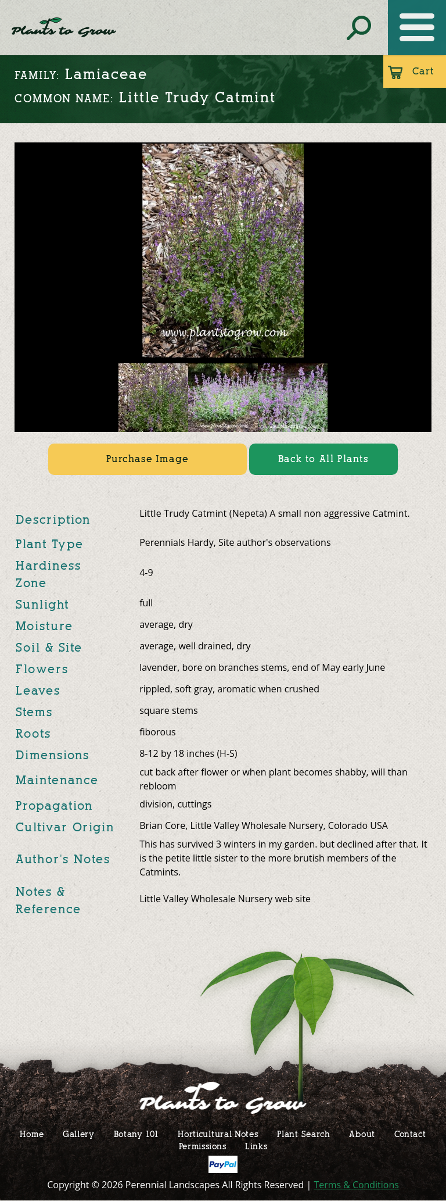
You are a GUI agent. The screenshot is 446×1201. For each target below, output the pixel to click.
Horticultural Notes (218, 1133)
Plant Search (303, 1133)
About (362, 1133)
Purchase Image (147, 459)
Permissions (202, 1146)
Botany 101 (136, 1133)
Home (32, 1133)
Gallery (79, 1133)
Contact (410, 1133)
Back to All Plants (323, 459)
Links (256, 1146)
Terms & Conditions (356, 1184)
